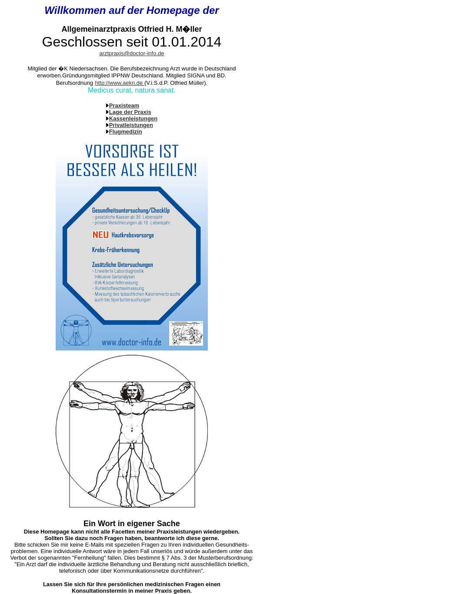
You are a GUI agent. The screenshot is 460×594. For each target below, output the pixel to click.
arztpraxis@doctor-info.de (131, 53)
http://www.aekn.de (119, 83)
